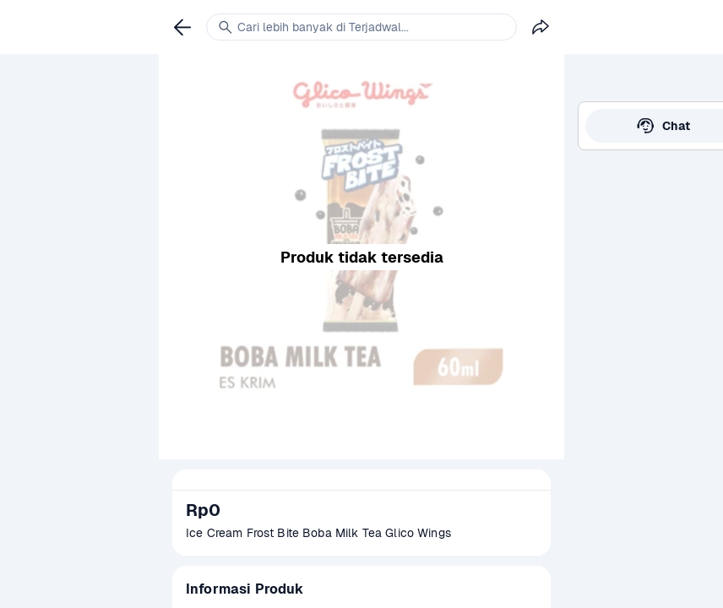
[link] (182, 27)
